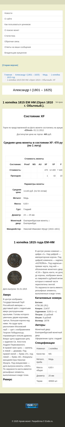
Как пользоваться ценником (17, 24)
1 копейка (55, 75)
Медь (45, 75)
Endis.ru (48, 421)
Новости (8, 13)
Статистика (9, 36)
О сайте (8, 19)
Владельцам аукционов (15, 53)
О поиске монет (11, 30)
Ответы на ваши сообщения (17, 47)
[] (10, 65)
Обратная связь (11, 41)
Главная (8, 75)
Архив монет (25, 421)
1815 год (11, 77)
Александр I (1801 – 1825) (27, 75)
